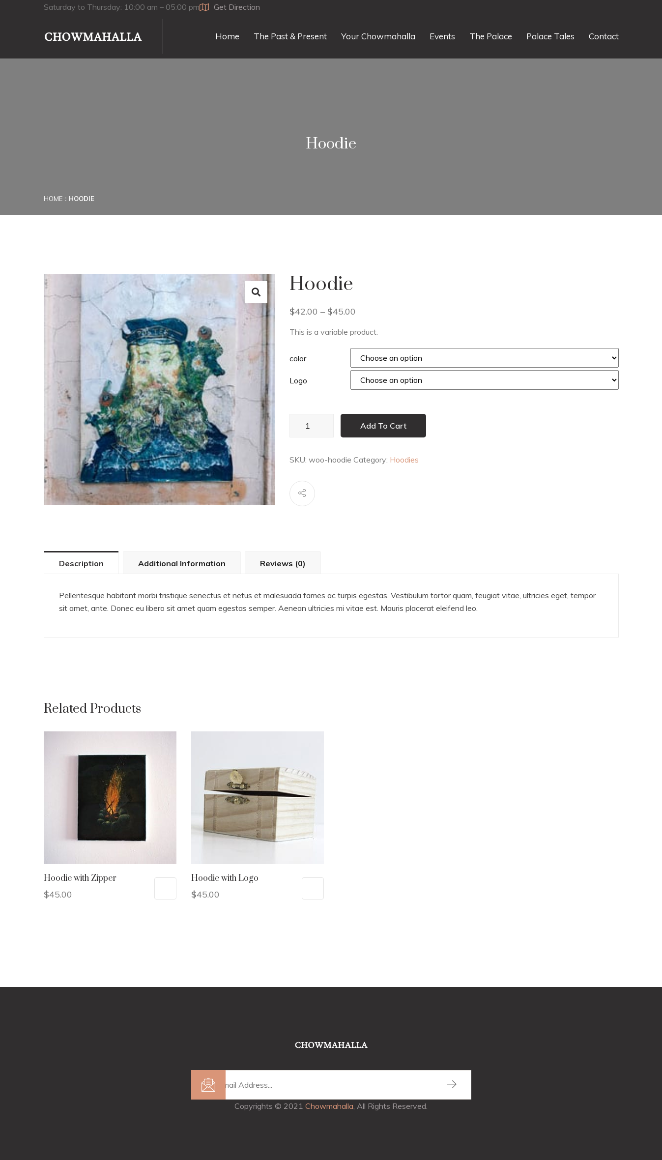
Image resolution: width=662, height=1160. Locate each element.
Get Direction (230, 7)
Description (81, 563)
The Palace (490, 36)
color (297, 358)
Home (227, 36)
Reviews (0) (283, 563)
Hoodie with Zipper (80, 878)
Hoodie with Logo (225, 878)
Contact (604, 36)
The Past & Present (290, 36)
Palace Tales (550, 36)
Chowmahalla (329, 1106)
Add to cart (383, 426)
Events (442, 36)
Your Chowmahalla (378, 36)
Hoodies (404, 459)
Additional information (182, 563)
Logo (298, 380)
